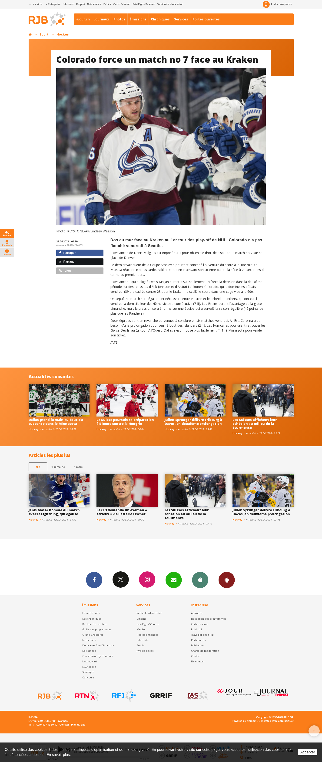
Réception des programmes (208, 618)
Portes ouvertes (206, 19)
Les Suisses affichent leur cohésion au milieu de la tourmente (254, 423)
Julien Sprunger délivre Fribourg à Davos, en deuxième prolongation (193, 421)
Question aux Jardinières (97, 656)
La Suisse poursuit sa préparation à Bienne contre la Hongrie (125, 421)
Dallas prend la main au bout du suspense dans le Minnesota (56, 421)
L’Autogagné (89, 661)
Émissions (138, 19)
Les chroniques (91, 618)
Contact (196, 656)
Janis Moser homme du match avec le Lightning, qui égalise (54, 512)
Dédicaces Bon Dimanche (98, 645)
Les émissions (91, 613)
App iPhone (200, 580)
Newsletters (174, 580)
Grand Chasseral (92, 634)
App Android (227, 580)
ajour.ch (83, 19)
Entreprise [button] (52, 4)
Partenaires (198, 640)
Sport (44, 34)
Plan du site (78, 724)
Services (181, 19)
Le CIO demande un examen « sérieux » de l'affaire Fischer (121, 512)
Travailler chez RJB (202, 634)
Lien (65, 270)
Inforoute (68, 4)
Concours (88, 677)
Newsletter (198, 661)
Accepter (307, 752)
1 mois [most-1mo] (78, 467)
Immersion (89, 640)
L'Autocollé (89, 666)
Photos (119, 19)
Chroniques (160, 19)
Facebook (94, 580)
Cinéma (141, 618)
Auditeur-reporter (277, 4)
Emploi (80, 4)
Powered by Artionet (244, 721)
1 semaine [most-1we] (58, 467)
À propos (196, 613)
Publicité (196, 629)
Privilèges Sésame (144, 4)
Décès (107, 4)
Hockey (62, 34)
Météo (141, 629)
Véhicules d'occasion (170, 4)
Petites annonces (147, 634)
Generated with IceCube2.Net (276, 721)
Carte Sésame (121, 4)
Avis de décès (145, 650)
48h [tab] (38, 467)
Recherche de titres (94, 623)
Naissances (94, 4)
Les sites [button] (36, 4)
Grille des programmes (96, 629)
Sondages (88, 672)
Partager (67, 252)
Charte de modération (205, 650)
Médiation (197, 645)
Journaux (101, 19)
